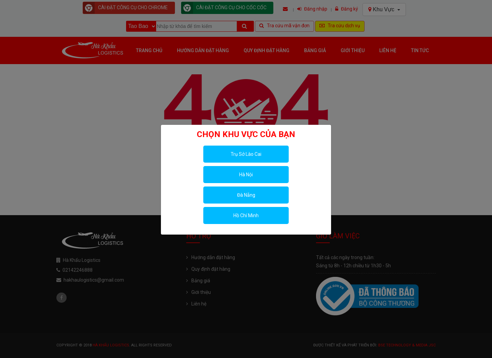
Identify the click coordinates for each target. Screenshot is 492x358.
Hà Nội (246, 174)
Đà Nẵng (246, 195)
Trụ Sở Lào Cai (246, 154)
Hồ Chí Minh (246, 215)
